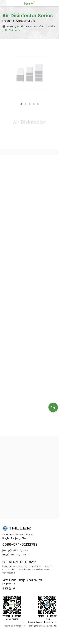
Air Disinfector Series (43, 27)
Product (22, 27)
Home (10, 27)
